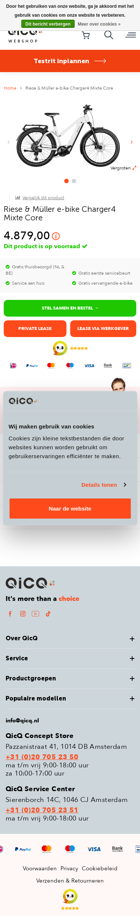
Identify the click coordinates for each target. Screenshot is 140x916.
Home (10, 88)
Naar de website (70, 508)
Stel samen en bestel (70, 308)
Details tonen (99, 485)
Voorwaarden (40, 868)
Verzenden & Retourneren (70, 880)
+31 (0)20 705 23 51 (42, 810)
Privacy (69, 868)
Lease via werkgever (103, 328)
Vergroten (123, 168)
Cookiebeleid (100, 868)
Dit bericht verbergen (48, 24)
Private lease (35, 328)
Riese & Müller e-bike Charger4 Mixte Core (69, 88)
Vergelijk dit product (43, 198)
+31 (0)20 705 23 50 (42, 757)
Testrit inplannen (70, 61)
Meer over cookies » (99, 24)
